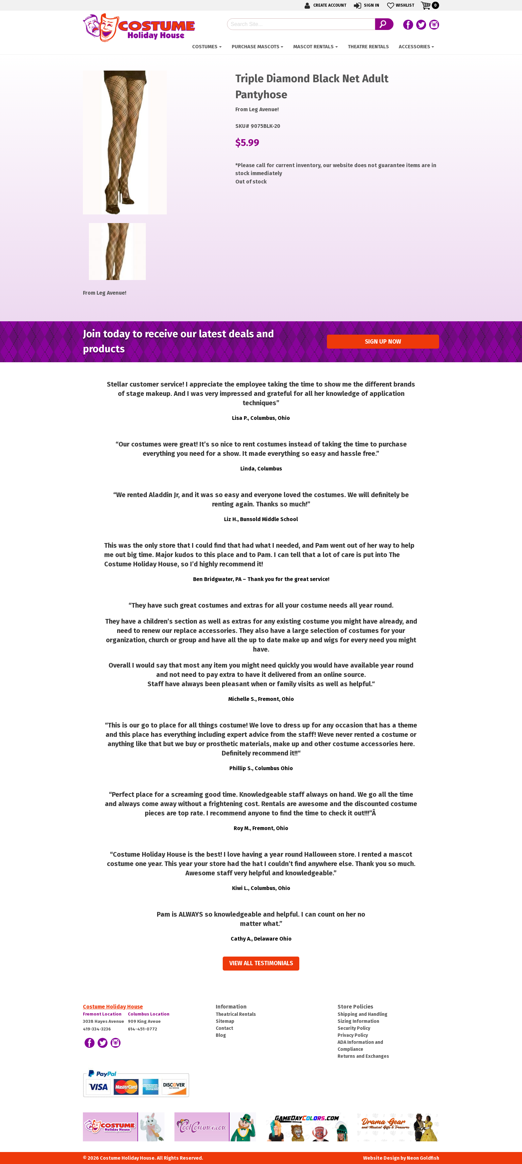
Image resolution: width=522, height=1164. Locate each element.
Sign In (366, 5)
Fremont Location (102, 1014)
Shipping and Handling (363, 1014)
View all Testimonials (261, 963)
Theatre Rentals (368, 47)
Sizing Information (358, 1021)
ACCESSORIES (414, 47)
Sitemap (225, 1021)
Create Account (324, 5)
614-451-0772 (142, 1028)
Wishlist (400, 5)
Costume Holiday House (113, 1007)
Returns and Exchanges (363, 1056)
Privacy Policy (353, 1035)
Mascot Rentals (313, 47)
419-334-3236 (97, 1028)
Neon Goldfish (423, 1158)
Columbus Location (148, 1014)
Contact (224, 1028)
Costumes (204, 47)
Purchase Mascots (255, 47)
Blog (221, 1035)
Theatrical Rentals (236, 1014)
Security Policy (354, 1028)
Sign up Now (383, 341)
